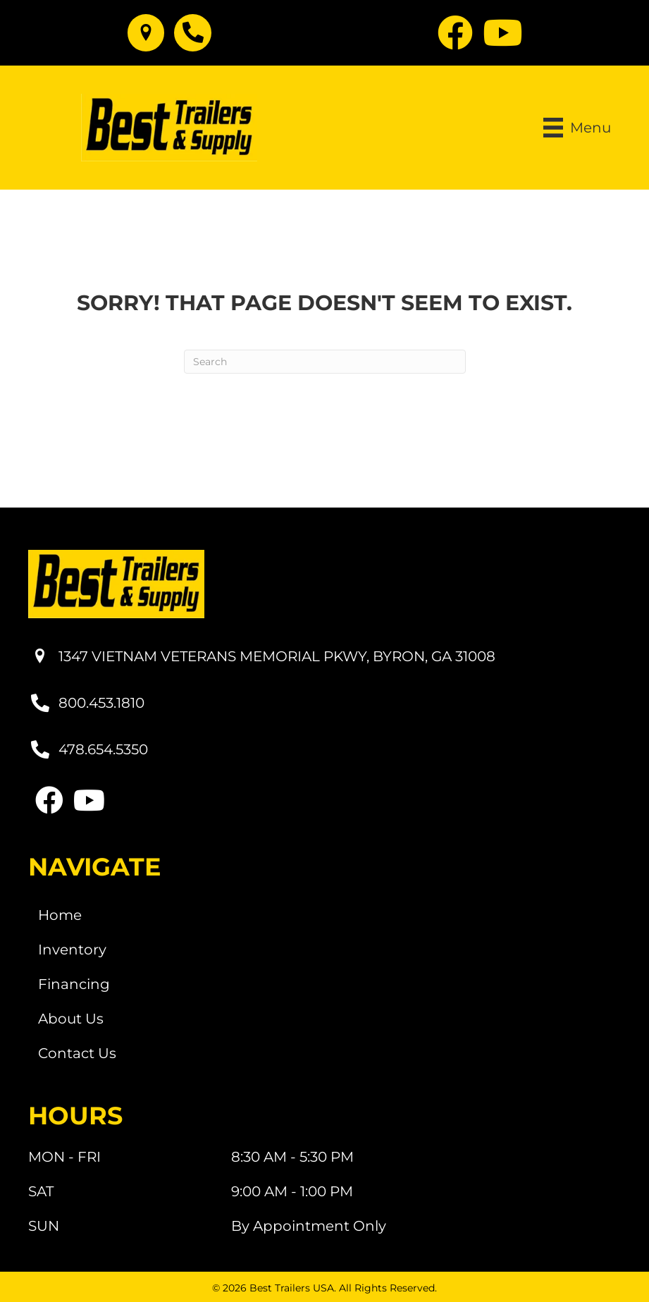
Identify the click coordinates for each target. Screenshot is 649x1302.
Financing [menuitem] (74, 984)
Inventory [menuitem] (72, 949)
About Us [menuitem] (71, 1018)
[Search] (325, 362)
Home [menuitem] (60, 915)
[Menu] (577, 127)
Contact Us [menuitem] (77, 1053)
